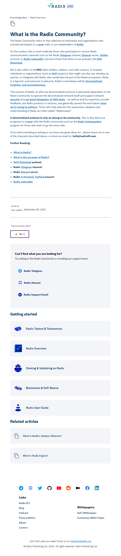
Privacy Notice (27, 517)
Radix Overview (38, 17)
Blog (21, 508)
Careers (23, 527)
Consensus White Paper (90, 517)
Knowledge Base (18, 17)
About (22, 522)
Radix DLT (24, 503)
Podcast (23, 512)
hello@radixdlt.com (81, 541)
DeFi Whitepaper (86, 512)
